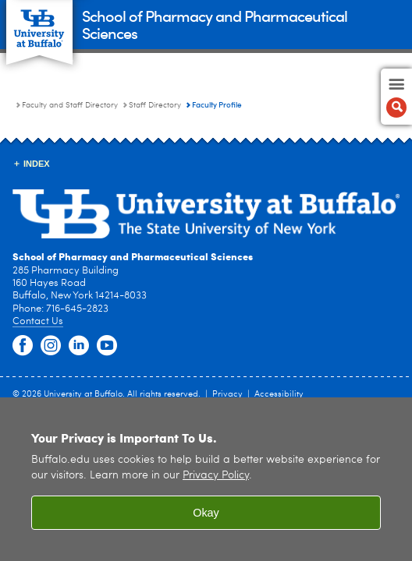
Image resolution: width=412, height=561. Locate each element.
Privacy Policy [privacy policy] (216, 476)
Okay (206, 512)
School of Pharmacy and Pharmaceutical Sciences (214, 24)
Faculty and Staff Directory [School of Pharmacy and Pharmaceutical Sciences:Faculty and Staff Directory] (70, 105)
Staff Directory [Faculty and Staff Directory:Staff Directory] (155, 105)
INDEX (36, 163)
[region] (206, 479)
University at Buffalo (83, 394)
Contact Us (37, 321)
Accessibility (279, 394)
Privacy (227, 394)
